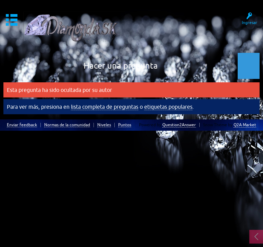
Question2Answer (179, 124)
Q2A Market (245, 124)
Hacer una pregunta (121, 65)
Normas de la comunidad (67, 125)
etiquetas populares (168, 107)
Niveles (104, 125)
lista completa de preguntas (104, 107)
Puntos (124, 125)
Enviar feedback (22, 125)
